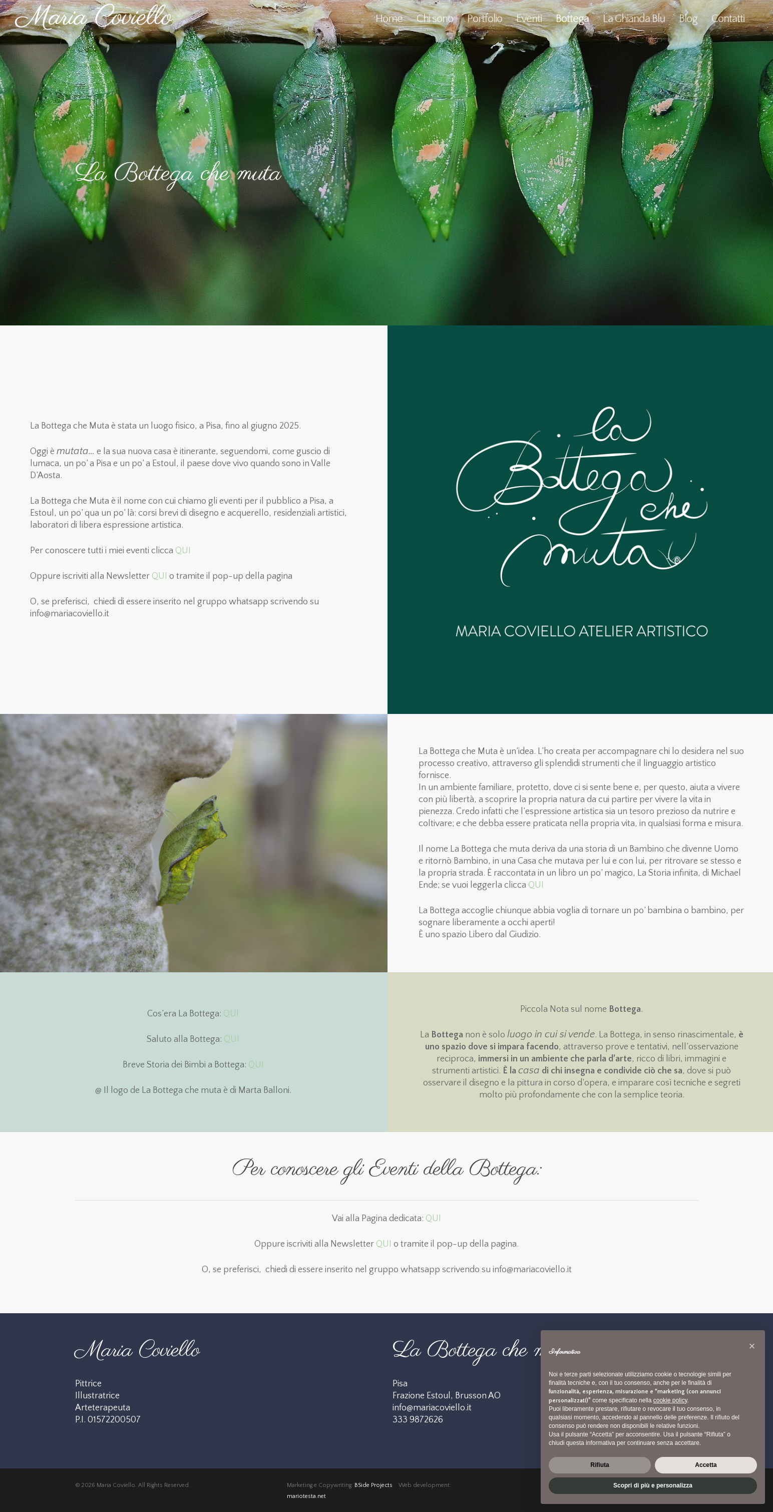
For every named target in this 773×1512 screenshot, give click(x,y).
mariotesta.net (306, 1496)
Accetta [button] (705, 1464)
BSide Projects (373, 1485)
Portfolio (484, 19)
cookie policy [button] (670, 1400)
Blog (688, 19)
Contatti (727, 19)
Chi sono (435, 19)
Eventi (529, 19)
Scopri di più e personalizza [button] (652, 1485)
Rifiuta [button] (599, 1464)
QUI (183, 551)
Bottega (572, 19)
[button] (752, 1346)
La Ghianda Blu (634, 19)
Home (389, 19)
